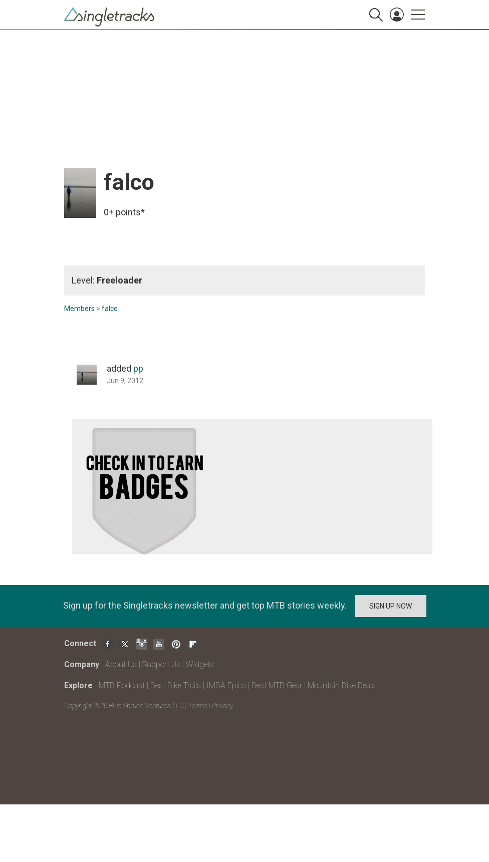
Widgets (200, 664)
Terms (197, 706)
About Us (121, 664)
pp (138, 368)
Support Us (161, 664)
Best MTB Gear (277, 685)
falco (110, 309)
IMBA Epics (226, 685)
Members (79, 309)
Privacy (222, 706)
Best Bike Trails (175, 685)
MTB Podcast (122, 685)
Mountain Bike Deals (342, 685)
